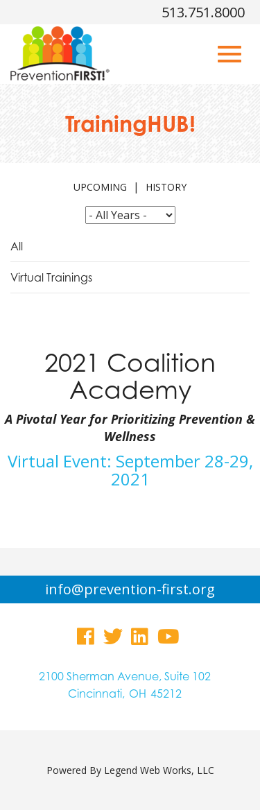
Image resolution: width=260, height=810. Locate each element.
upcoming (100, 186)
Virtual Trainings (51, 277)
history (166, 186)
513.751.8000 (203, 12)
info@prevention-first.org (130, 589)
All (16, 246)
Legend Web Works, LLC (159, 770)
